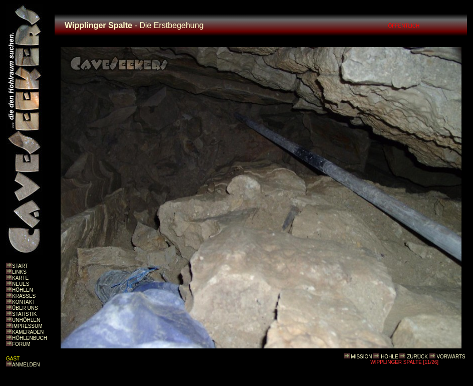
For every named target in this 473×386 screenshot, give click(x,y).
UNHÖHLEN (26, 320)
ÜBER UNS (25, 308)
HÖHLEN (22, 290)
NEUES (20, 284)
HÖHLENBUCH (29, 338)
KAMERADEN (28, 332)
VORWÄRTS (450, 356)
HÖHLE (389, 356)
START (20, 266)
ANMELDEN (26, 364)
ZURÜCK (417, 356)
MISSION (361, 356)
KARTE (20, 278)
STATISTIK (24, 314)
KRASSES (24, 296)
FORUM (21, 344)
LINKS (19, 272)
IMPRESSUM (27, 326)
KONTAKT (23, 302)
